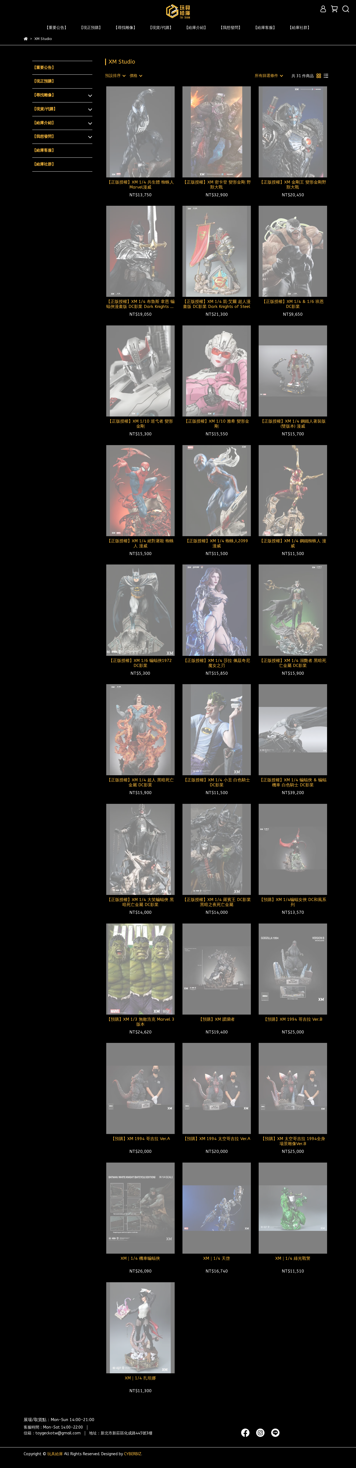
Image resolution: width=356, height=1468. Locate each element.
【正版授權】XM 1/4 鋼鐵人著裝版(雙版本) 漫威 (293, 424)
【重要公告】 (56, 27)
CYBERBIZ (132, 1454)
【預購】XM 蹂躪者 (216, 1019)
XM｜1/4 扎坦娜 (140, 1378)
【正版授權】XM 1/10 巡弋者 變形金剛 (140, 424)
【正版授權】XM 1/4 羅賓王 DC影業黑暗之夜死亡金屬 (216, 902)
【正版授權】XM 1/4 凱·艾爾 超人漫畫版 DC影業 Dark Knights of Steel (216, 304)
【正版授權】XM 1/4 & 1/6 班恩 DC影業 (293, 304)
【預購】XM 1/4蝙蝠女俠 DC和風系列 (292, 902)
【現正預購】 (91, 27)
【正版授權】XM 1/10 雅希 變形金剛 (216, 424)
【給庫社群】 (299, 27)
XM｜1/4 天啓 (216, 1258)
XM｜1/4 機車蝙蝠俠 (140, 1258)
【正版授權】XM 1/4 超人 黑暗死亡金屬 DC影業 (140, 782)
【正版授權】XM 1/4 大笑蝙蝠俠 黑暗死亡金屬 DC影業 (140, 902)
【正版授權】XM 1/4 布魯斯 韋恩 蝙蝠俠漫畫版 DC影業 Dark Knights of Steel (140, 304)
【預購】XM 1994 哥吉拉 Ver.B (292, 1019)
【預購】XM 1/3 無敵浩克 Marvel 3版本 (140, 1022)
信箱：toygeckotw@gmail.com (52, 1433)
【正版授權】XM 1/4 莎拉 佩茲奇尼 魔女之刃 (216, 663)
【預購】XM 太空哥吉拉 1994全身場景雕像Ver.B (293, 1141)
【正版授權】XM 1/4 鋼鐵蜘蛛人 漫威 (292, 543)
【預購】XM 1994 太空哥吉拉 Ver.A (216, 1138)
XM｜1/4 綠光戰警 (292, 1258)
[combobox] (115, 76)
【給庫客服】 (265, 27)
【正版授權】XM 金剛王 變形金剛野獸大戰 (292, 185)
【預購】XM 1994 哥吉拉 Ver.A (140, 1138)
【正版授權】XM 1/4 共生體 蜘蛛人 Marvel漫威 (140, 185)
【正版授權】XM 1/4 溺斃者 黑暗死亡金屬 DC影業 (292, 663)
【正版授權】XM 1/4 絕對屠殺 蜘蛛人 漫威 (140, 543)
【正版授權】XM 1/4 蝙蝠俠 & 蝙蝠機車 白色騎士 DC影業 (293, 782)
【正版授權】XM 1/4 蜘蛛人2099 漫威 (216, 543)
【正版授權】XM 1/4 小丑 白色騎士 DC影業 (216, 782)
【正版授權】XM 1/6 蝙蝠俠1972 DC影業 (140, 663)
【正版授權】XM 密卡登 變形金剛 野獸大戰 (216, 185)
